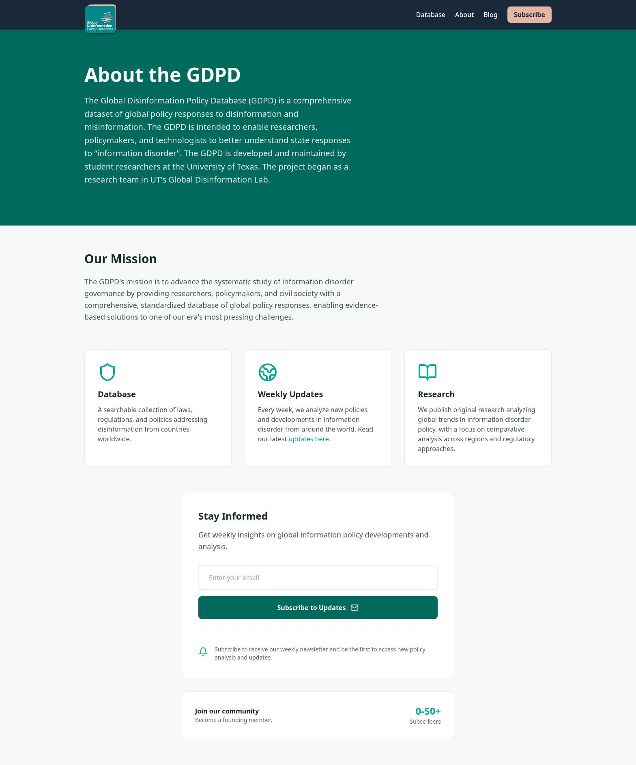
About (464, 14)
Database (430, 14)
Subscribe (529, 14)
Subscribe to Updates (318, 607)
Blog (490, 14)
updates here (309, 438)
